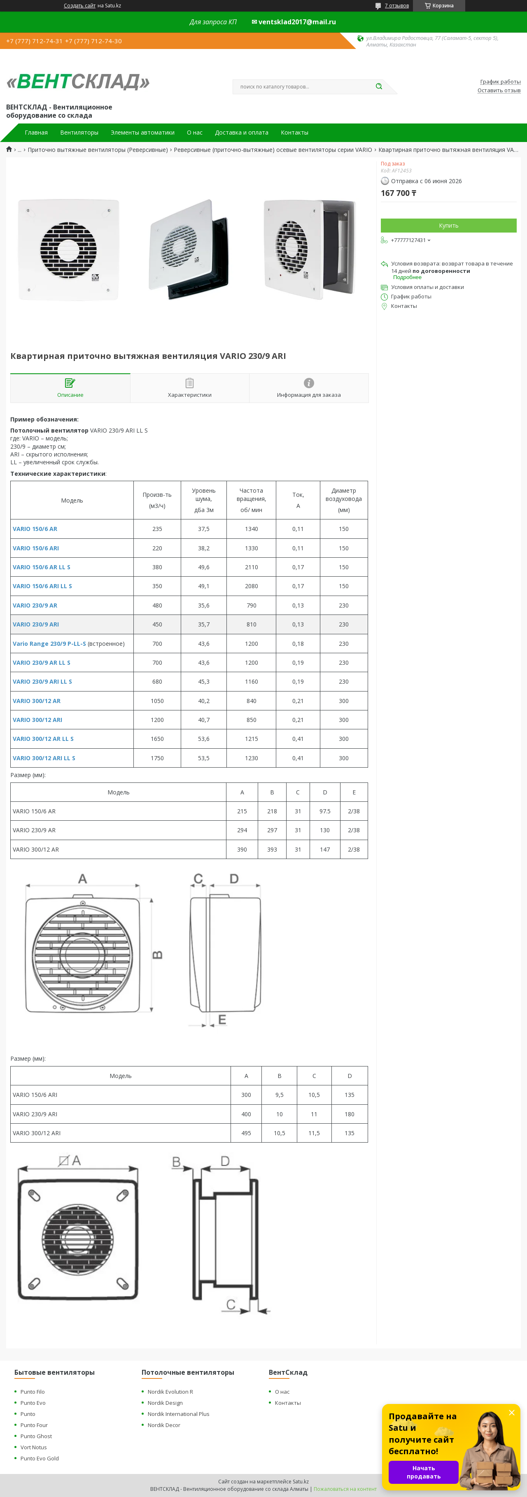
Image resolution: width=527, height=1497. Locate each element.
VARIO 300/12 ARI (37, 720)
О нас (195, 132)
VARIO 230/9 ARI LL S (42, 681)
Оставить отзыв (499, 90)
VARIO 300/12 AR (37, 701)
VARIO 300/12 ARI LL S (44, 758)
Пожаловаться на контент (345, 1488)
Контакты (294, 132)
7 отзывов (397, 5)
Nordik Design (165, 1402)
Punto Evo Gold (40, 1458)
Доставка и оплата (241, 132)
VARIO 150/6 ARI (36, 548)
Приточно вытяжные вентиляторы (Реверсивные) (98, 150)
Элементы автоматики (143, 132)
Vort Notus (34, 1447)
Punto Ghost (36, 1436)
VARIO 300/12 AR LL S (43, 739)
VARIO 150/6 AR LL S (41, 567)
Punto (28, 1414)
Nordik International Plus (179, 1414)
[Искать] (379, 86)
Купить (449, 225)
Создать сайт (80, 6)
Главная (36, 132)
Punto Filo (33, 1391)
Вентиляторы (79, 132)
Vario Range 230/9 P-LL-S (49, 643)
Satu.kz (301, 1481)
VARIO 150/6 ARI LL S (42, 586)
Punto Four (34, 1425)
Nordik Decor (164, 1425)
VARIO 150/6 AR (35, 529)
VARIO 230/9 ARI (36, 624)
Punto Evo (33, 1402)
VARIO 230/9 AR (35, 605)
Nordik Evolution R (170, 1391)
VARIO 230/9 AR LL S (41, 662)
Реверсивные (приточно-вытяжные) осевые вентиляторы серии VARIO (273, 150)
